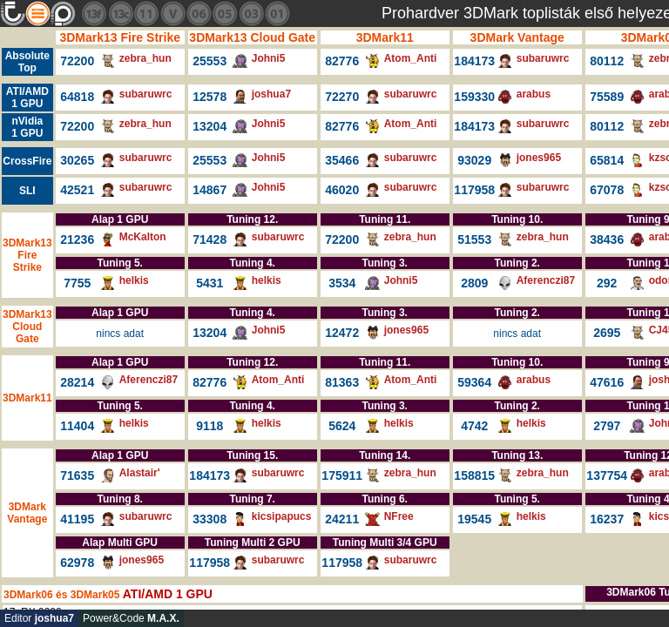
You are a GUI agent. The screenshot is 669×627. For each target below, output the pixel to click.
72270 (342, 97)
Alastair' (139, 473)
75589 (607, 97)
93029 (474, 160)
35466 (342, 160)
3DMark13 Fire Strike (119, 37)
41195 (77, 519)
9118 (209, 426)
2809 (474, 283)
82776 (342, 61)
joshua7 (271, 94)
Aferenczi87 (546, 280)
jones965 (539, 158)
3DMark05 (95, 595)
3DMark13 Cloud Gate (252, 37)
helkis (134, 280)
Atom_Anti (410, 58)
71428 (209, 239)
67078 (607, 190)
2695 (606, 333)
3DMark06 (28, 595)
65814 (607, 160)
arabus (534, 94)
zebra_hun (145, 58)
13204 (209, 126)
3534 (341, 283)
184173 (474, 61)
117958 (474, 190)
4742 (474, 426)
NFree (399, 516)
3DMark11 (385, 37)
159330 (474, 97)
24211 (342, 519)
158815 (474, 475)
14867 (209, 190)
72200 (77, 61)
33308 (209, 519)
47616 (607, 382)
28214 (77, 382)
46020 (342, 190)
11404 (77, 426)
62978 (77, 563)
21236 (77, 239)
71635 (77, 475)
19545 (474, 519)
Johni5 (269, 58)
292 (607, 283)
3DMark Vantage (517, 37)
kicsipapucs (282, 516)
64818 (77, 97)
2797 (606, 426)
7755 (77, 283)
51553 (474, 239)
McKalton (142, 237)
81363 (342, 382)
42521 (77, 190)
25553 (209, 61)
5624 (341, 426)
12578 (209, 97)
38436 (607, 239)
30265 (77, 160)
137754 (606, 475)
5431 (209, 283)
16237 (607, 519)
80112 (607, 61)
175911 (341, 475)
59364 (474, 382)
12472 (342, 333)
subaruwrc (543, 58)
